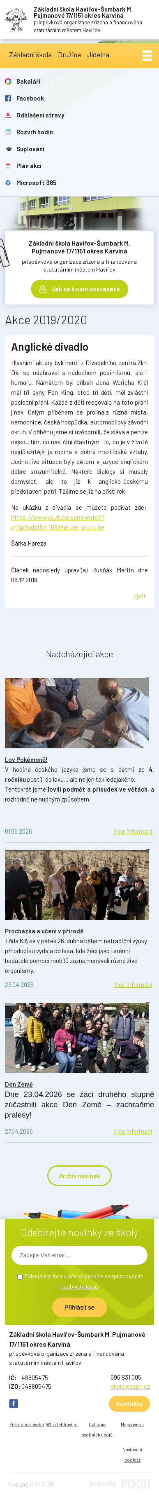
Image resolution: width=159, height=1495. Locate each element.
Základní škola (30, 54)
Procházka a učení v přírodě (44, 931)
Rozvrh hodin (34, 132)
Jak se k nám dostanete (85, 289)
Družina (69, 54)
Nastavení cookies (132, 1454)
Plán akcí (28, 165)
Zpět (140, 596)
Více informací (133, 831)
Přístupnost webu (26, 1424)
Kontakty (129, 1403)
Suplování (30, 148)
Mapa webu (132, 1424)
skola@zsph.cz (130, 1386)
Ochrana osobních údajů (97, 1429)
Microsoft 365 (36, 182)
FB (13, 1403)
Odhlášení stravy (40, 115)
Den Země (19, 1084)
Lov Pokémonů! (26, 759)
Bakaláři (28, 81)
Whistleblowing (62, 1424)
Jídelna (98, 54)
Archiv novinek (79, 1175)
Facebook (30, 98)
